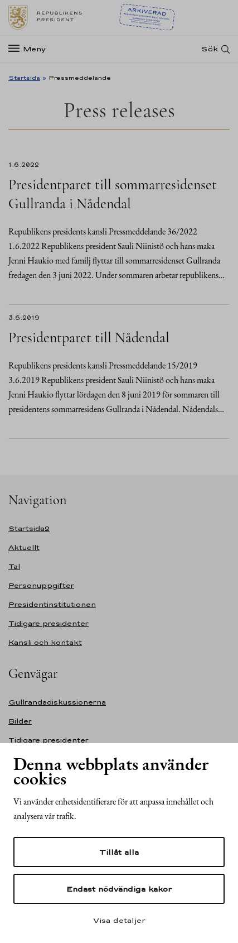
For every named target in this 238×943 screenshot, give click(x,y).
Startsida (24, 78)
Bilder (20, 721)
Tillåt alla (119, 852)
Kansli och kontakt (45, 642)
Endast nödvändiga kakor (119, 889)
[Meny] (30, 49)
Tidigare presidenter (48, 623)
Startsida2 (29, 528)
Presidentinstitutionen (52, 604)
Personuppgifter (41, 585)
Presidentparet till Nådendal (88, 337)
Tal (14, 566)
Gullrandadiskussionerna (57, 702)
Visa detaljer (119, 920)
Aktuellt (24, 547)
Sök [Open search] (209, 49)
